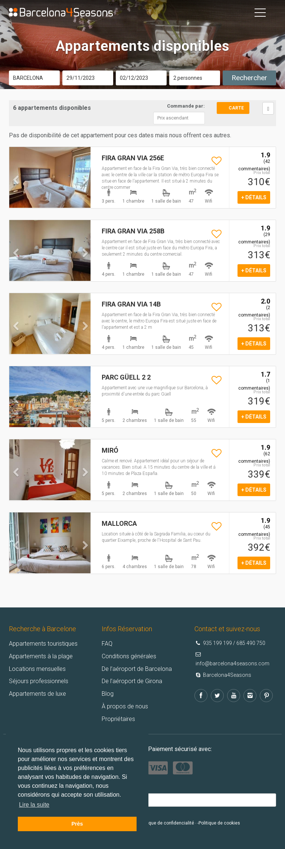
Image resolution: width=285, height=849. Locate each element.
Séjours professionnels (38, 681)
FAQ (107, 643)
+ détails (253, 197)
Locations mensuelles (37, 668)
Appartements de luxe (37, 693)
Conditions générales (129, 656)
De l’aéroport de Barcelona (137, 668)
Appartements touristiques (43, 643)
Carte (236, 108)
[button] (15, 192)
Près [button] (77, 824)
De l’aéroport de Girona (132, 681)
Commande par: (186, 106)
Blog (108, 693)
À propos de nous (125, 706)
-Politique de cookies (218, 823)
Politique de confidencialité (166, 823)
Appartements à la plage (41, 656)
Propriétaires (118, 718)
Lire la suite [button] (34, 805)
